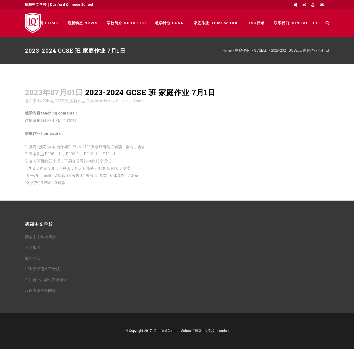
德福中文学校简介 (40, 237)
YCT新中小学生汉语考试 (46, 280)
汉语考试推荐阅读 (40, 290)
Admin (105, 101)
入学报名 (32, 247)
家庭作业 (242, 50)
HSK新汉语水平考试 (42, 269)
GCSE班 (260, 50)
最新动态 (32, 258)
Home (227, 50)
